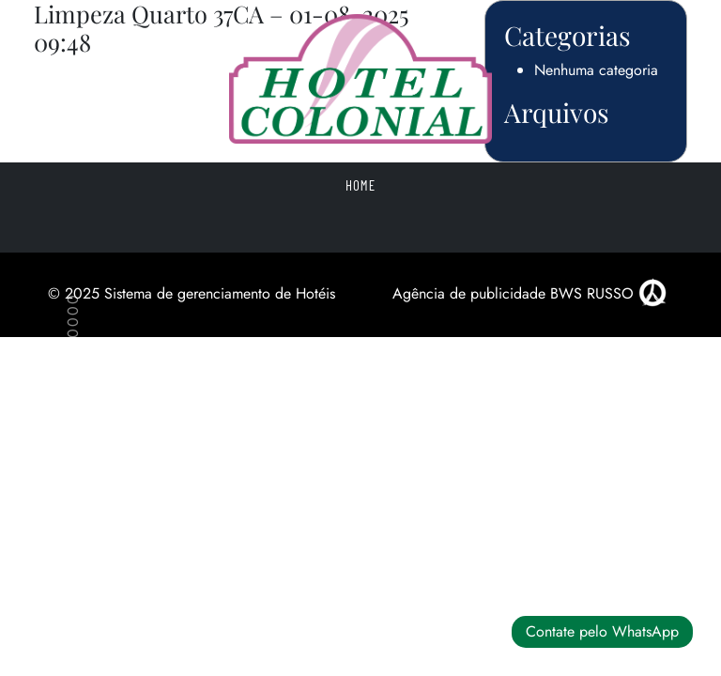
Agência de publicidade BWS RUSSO (529, 293)
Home (360, 185)
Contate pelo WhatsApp (602, 631)
